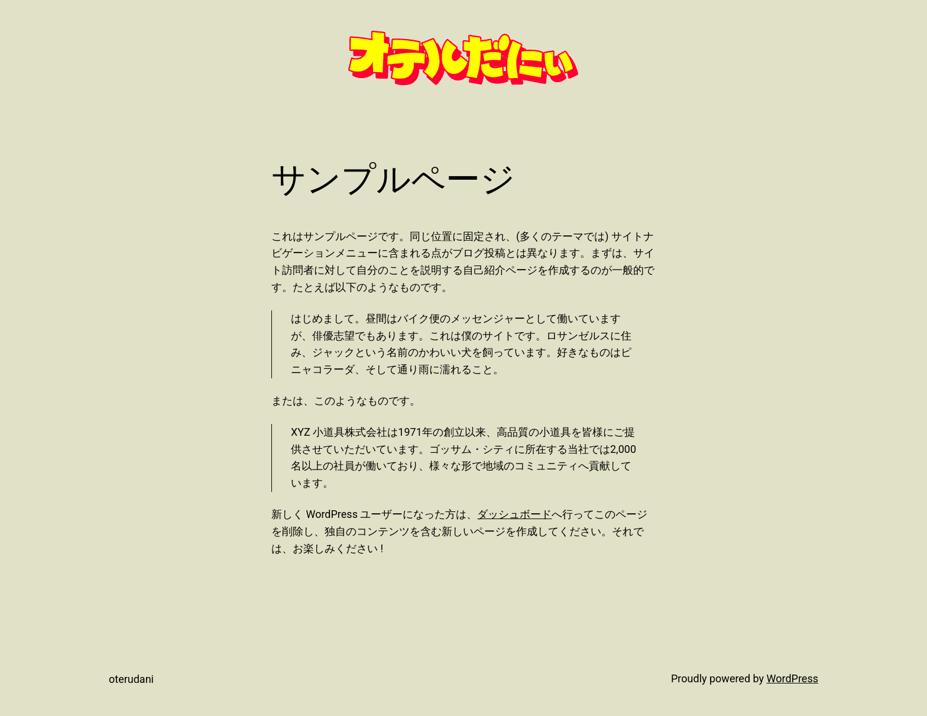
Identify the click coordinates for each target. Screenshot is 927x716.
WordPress (792, 678)
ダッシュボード (514, 514)
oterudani (131, 679)
